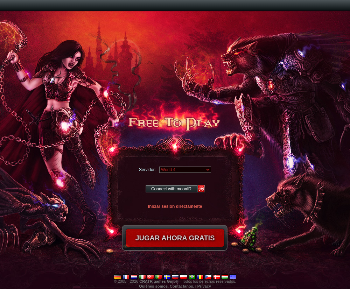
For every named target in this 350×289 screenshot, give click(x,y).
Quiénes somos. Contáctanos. (166, 286)
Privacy (204, 286)
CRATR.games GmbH (158, 281)
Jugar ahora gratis (175, 238)
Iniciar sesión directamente (175, 206)
